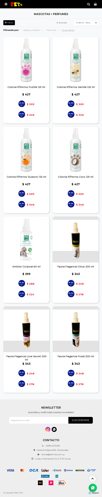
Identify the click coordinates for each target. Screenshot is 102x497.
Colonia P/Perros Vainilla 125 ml (76, 87)
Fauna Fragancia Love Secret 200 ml (26, 358)
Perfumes (51, 30)
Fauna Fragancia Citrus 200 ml (75, 266)
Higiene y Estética (31, 30)
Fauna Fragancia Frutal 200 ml (76, 356)
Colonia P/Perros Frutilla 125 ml (26, 87)
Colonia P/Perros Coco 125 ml (75, 176)
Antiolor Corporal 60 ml (26, 266)
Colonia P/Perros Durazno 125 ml (26, 176)
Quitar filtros (68, 30)
